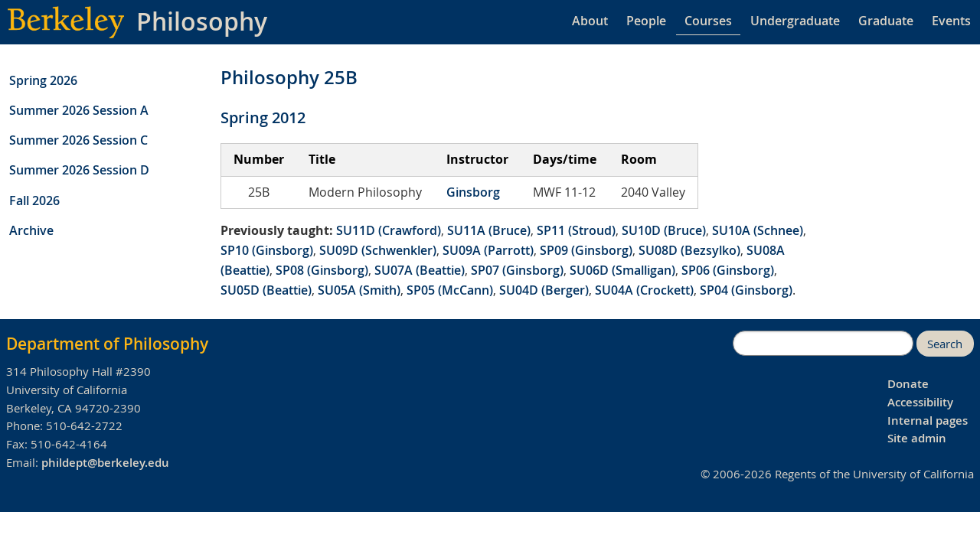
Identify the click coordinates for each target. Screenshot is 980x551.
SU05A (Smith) (359, 290)
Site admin (916, 438)
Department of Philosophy (107, 343)
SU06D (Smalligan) (622, 270)
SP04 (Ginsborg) (746, 290)
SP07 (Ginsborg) (517, 270)
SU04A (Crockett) (644, 290)
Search (944, 344)
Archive (31, 230)
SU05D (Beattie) (266, 290)
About (590, 20)
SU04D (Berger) (544, 290)
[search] (823, 344)
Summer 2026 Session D (79, 169)
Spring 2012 (262, 117)
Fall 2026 (34, 200)
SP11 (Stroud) (576, 230)
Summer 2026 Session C (78, 140)
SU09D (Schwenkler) (377, 250)
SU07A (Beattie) (419, 270)
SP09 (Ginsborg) (586, 250)
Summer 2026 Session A (79, 110)
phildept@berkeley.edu (105, 462)
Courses (708, 20)
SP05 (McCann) (450, 290)
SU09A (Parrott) (488, 250)
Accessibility (920, 402)
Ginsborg (473, 192)
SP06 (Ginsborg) (727, 270)
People (646, 20)
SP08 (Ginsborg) (322, 270)
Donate (908, 384)
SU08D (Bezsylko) (689, 250)
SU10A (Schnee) (757, 230)
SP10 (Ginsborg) (266, 250)
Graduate (885, 20)
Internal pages (927, 420)
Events (951, 20)
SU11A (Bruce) (489, 230)
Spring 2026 (43, 80)
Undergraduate (795, 20)
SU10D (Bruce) (664, 230)
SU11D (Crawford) (388, 230)
